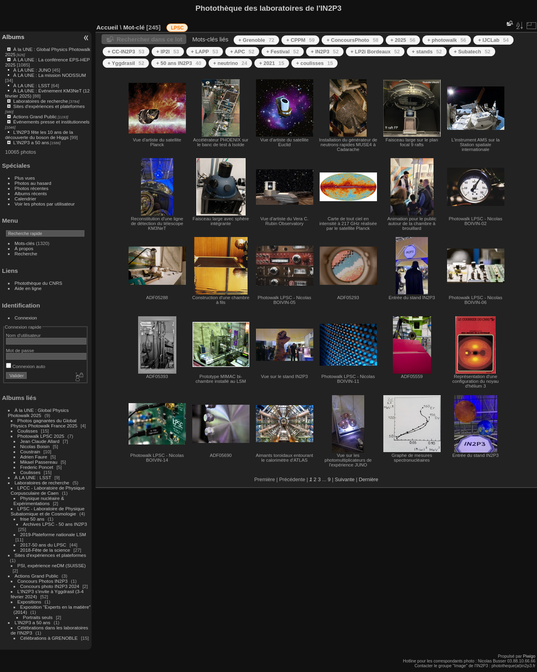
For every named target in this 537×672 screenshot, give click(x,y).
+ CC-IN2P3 (126, 52)
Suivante (345, 479)
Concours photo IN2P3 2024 (49, 586)
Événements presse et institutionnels (51, 121)
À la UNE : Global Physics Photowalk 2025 (38, 413)
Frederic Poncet (36, 467)
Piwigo (529, 656)
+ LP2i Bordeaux (375, 52)
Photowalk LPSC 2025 (41, 436)
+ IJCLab (493, 40)
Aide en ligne (28, 288)
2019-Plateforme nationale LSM (53, 534)
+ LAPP (204, 52)
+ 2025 (403, 40)
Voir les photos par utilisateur (45, 203)
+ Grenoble (256, 40)
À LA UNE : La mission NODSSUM (49, 75)
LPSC (177, 28)
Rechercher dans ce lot (149, 39)
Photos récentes (32, 188)
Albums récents (31, 193)
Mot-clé (134, 27)
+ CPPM (300, 40)
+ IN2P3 (325, 52)
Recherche (26, 253)
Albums (13, 36)
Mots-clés (25, 243)
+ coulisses (314, 63)
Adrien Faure (33, 456)
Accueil (107, 27)
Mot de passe (20, 350)
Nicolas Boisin (35, 446)
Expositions (29, 601)
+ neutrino (230, 63)
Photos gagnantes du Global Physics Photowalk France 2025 (44, 423)
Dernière (368, 479)
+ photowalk (446, 40)
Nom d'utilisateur (23, 335)
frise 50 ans (32, 518)
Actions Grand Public (35, 116)
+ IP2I (167, 52)
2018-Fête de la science (46, 549)
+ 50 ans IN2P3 (178, 63)
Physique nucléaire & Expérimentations (39, 501)
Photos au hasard (33, 183)
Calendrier (25, 198)
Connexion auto (25, 366)
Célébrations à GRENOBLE (49, 638)
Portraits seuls (38, 617)
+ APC (242, 52)
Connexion (26, 317)
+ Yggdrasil (125, 63)
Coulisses (28, 430)
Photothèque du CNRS (38, 283)
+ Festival (282, 52)
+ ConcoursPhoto (352, 40)
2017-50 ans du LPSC (43, 544)
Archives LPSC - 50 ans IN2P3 (55, 524)
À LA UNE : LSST (31, 85)
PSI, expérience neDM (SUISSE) (52, 565)
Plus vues (25, 177)
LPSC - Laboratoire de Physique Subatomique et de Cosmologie (48, 511)
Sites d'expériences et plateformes (48, 106)
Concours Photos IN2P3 (43, 581)
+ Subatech (472, 52)
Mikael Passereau (39, 461)
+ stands (427, 52)
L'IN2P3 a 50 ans (31, 142)
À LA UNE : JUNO (32, 69)
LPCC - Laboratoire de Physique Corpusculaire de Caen (48, 490)
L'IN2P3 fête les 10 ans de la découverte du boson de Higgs (39, 134)
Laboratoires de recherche (40, 101)
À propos (24, 248)
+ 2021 (271, 63)
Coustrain (30, 451)
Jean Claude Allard (40, 441)
